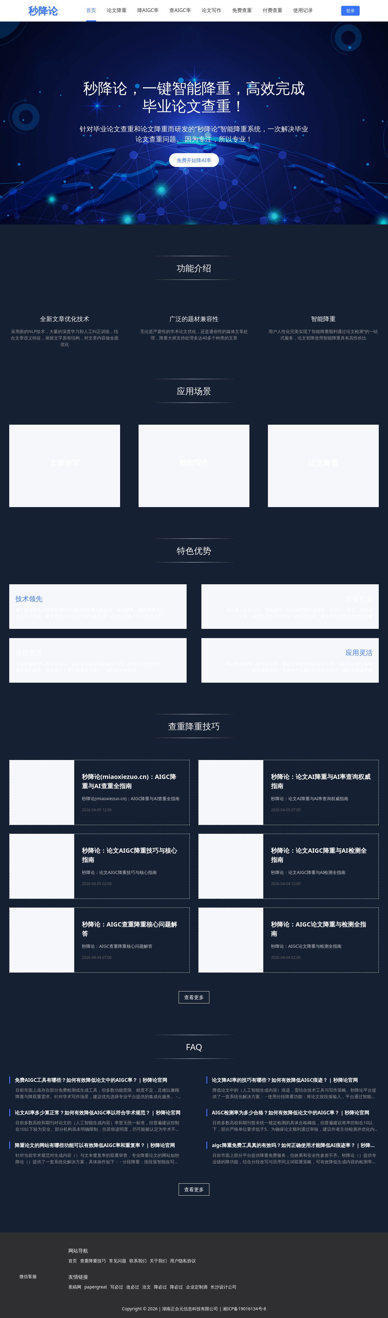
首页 (91, 10)
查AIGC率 (180, 10)
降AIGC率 (148, 10)
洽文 (146, 1287)
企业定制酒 (197, 1287)
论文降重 (117, 10)
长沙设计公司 (223, 1287)
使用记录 (303, 10)
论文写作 (211, 10)
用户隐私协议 (183, 1261)
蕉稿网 (74, 1287)
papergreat (95, 1287)
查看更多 (194, 997)
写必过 (116, 1287)
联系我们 (138, 1261)
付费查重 (272, 10)
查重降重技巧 (93, 1261)
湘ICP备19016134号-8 (244, 1309)
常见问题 (117, 1261)
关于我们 (158, 1261)
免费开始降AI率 (194, 160)
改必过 (132, 1287)
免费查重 (242, 10)
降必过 (160, 1287)
